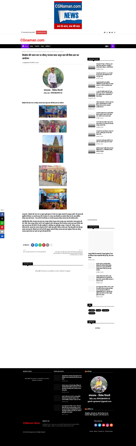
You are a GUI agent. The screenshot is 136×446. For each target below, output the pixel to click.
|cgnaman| (33, 432)
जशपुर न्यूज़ (106, 310)
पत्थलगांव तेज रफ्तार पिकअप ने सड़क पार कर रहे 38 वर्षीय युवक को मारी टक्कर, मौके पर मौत (104, 132)
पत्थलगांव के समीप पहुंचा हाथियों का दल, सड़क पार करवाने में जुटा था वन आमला (104, 141)
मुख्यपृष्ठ (24, 51)
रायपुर (42, 46)
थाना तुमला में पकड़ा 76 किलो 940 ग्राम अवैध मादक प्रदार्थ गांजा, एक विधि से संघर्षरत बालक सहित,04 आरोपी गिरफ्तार (104, 65)
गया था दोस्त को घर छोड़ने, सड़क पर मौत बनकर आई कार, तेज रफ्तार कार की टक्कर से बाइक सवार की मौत (104, 123)
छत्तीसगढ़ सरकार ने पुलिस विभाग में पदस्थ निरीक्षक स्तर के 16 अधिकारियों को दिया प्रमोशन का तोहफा (104, 149)
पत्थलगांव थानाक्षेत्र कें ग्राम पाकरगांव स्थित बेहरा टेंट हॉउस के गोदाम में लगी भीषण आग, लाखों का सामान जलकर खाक (104, 114)
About (95, 431)
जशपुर (31, 46)
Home (26, 46)
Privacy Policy (109, 431)
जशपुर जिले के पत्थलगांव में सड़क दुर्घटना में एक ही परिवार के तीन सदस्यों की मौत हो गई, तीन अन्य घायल (100, 255)
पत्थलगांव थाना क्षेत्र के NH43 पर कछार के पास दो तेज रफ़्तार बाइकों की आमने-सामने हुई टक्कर (104, 74)
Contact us (101, 431)
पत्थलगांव (37, 46)
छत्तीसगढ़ (48, 46)
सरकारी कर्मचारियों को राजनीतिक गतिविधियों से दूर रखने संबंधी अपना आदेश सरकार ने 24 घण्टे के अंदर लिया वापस (104, 83)
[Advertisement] (55, 237)
